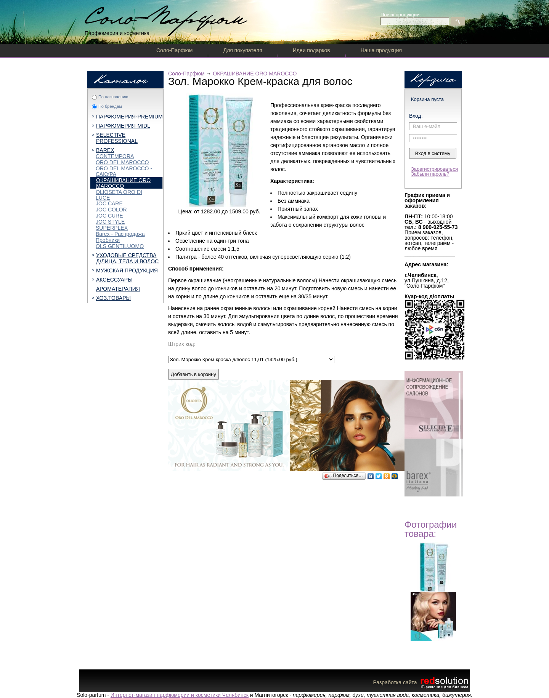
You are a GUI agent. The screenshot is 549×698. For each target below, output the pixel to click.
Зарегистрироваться (434, 169)
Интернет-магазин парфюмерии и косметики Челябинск (180, 695)
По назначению (113, 96)
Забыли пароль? (430, 174)
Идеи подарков (311, 50)
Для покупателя (242, 50)
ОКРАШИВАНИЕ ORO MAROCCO (123, 183)
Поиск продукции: (400, 14)
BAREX (105, 150)
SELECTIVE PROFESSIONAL (117, 138)
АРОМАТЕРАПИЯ (118, 289)
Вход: (416, 115)
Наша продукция (381, 50)
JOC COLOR (111, 210)
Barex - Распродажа (120, 234)
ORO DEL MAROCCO (122, 162)
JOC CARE (109, 203)
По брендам (110, 106)
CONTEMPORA (115, 156)
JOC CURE (109, 216)
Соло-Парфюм (174, 50)
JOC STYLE (110, 222)
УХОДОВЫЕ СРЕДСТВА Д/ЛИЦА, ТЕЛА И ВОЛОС (127, 258)
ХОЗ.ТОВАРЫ (113, 298)
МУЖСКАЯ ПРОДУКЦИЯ (127, 270)
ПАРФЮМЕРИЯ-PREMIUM (129, 117)
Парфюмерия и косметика (117, 33)
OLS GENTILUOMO (120, 246)
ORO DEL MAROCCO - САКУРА (124, 171)
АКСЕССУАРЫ (114, 280)
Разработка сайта (421, 682)
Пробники (108, 240)
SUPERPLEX (112, 228)
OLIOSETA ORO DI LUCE (119, 195)
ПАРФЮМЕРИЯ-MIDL (123, 126)
